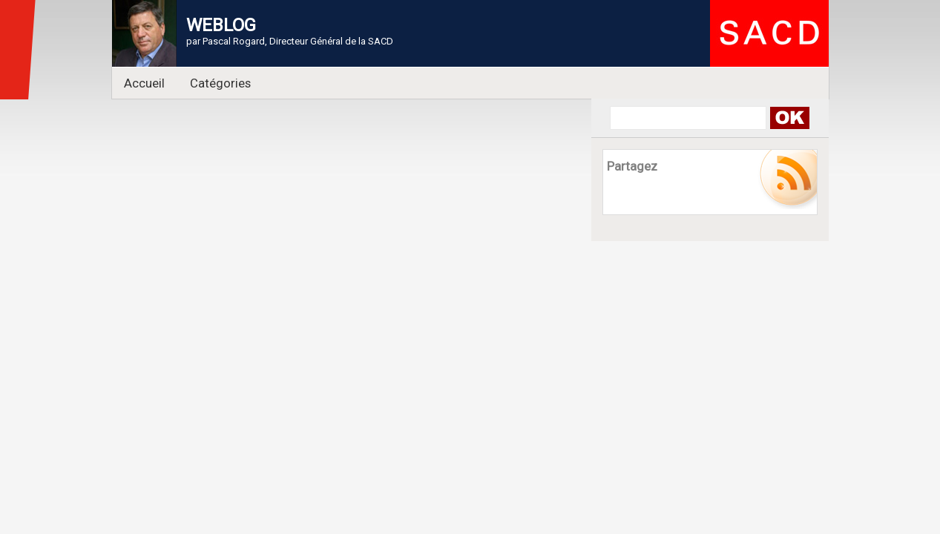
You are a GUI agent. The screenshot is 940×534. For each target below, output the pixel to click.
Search (789, 118)
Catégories (220, 83)
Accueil (144, 83)
